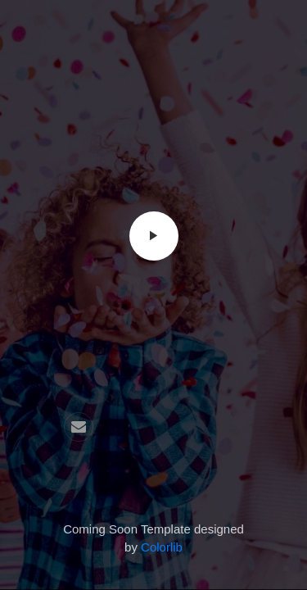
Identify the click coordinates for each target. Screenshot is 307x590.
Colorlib (162, 547)
